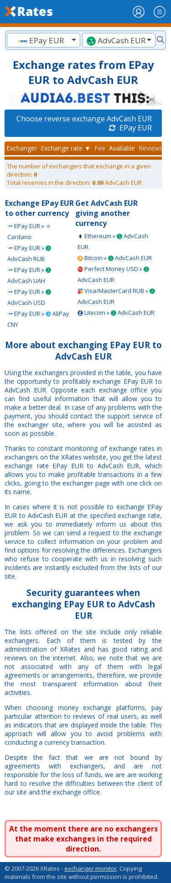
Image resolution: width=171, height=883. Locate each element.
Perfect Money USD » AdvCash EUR (113, 274)
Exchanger (21, 148)
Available (122, 148)
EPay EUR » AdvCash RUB (29, 253)
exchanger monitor (90, 868)
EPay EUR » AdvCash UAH (29, 275)
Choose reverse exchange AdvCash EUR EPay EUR (84, 123)
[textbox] (43, 40)
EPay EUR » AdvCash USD (29, 297)
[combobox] (43, 40)
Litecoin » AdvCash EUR (116, 312)
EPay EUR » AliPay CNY (38, 319)
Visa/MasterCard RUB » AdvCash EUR (116, 296)
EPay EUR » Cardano (29, 231)
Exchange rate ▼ (66, 148)
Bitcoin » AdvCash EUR (115, 258)
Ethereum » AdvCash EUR (113, 241)
